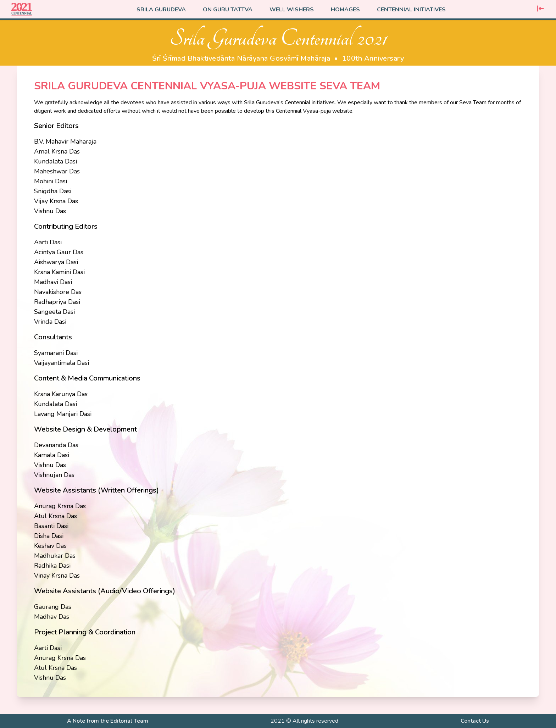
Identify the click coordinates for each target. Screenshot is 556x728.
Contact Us (475, 721)
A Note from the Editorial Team (107, 721)
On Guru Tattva (227, 9)
